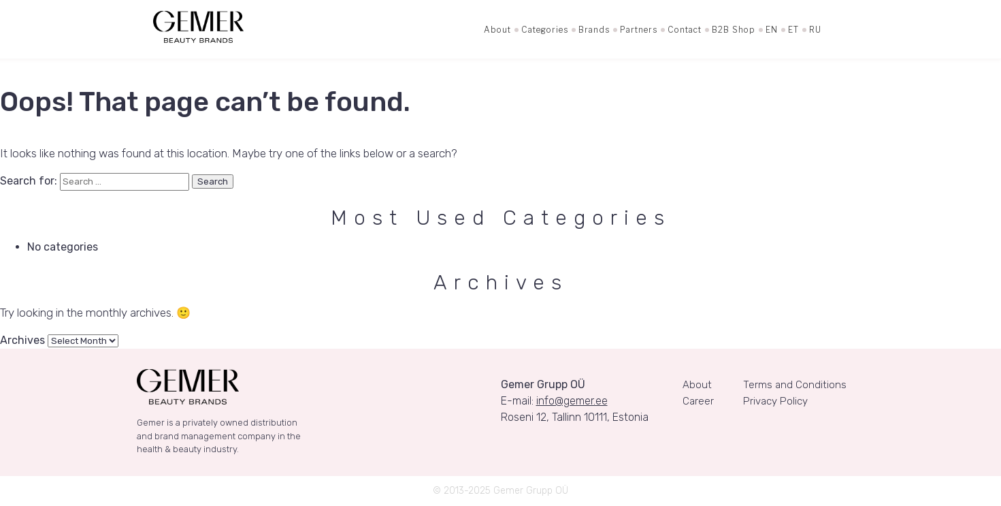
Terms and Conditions (795, 385)
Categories (544, 30)
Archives (22, 340)
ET (793, 30)
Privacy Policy (775, 401)
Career (698, 401)
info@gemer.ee (572, 400)
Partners (638, 30)
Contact (685, 30)
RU (815, 30)
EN (772, 30)
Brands (594, 30)
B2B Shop (733, 30)
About (497, 30)
